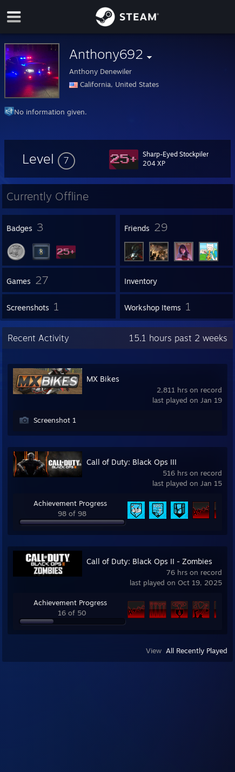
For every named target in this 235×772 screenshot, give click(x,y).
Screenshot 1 (54, 420)
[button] (48, 159)
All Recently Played (196, 650)
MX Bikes (102, 378)
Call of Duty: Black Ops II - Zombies (149, 561)
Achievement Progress (70, 503)
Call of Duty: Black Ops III (131, 461)
